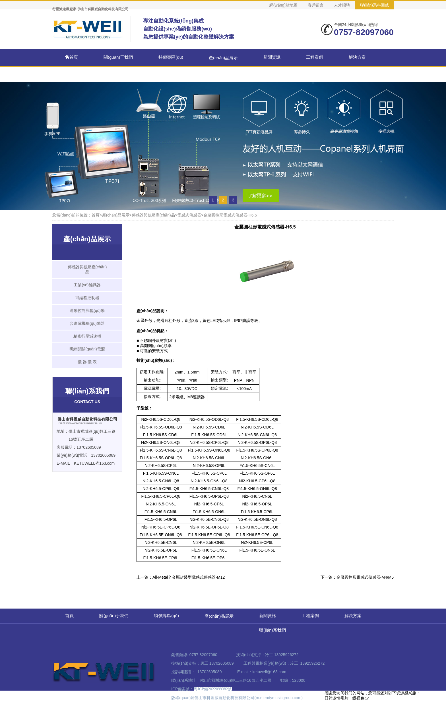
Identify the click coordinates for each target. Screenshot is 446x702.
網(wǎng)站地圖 (283, 5)
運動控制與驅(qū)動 (87, 310)
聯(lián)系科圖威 (374, 5)
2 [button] (223, 200)
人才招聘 (342, 5)
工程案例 (314, 57)
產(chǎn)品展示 (223, 57)
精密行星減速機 (87, 336)
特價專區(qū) (170, 57)
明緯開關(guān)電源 (87, 349)
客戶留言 (316, 5)
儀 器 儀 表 (87, 362)
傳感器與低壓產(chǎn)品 (153, 215)
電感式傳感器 (189, 215)
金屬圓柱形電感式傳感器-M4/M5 (365, 577)
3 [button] (233, 200)
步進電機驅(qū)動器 (87, 323)
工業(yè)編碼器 (87, 285)
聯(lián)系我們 (276, 73)
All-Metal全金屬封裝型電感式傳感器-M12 (188, 577)
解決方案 (357, 57)
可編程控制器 (87, 297)
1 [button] (213, 200)
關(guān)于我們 (118, 57)
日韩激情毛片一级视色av (347, 698)
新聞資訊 (271, 57)
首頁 (71, 57)
